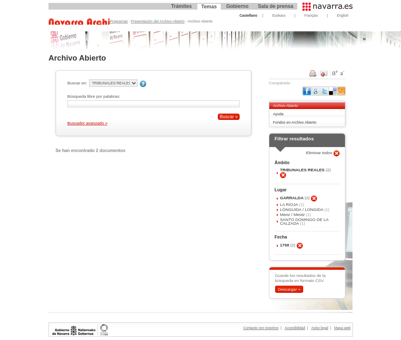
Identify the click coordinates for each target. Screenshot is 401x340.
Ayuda (278, 114)
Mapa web (342, 328)
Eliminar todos (320, 152)
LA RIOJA (289, 204)
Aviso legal (319, 328)
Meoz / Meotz (293, 214)
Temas (209, 7)
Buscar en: (77, 83)
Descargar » (289, 289)
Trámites (181, 6)
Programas (119, 21)
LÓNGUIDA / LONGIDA (302, 209)
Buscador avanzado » (87, 123)
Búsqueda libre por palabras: (93, 96)
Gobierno (237, 6)
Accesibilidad (295, 328)
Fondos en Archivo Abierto (295, 122)
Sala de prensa (276, 6)
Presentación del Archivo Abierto (157, 21)
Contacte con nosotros (260, 328)
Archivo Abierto (285, 106)
